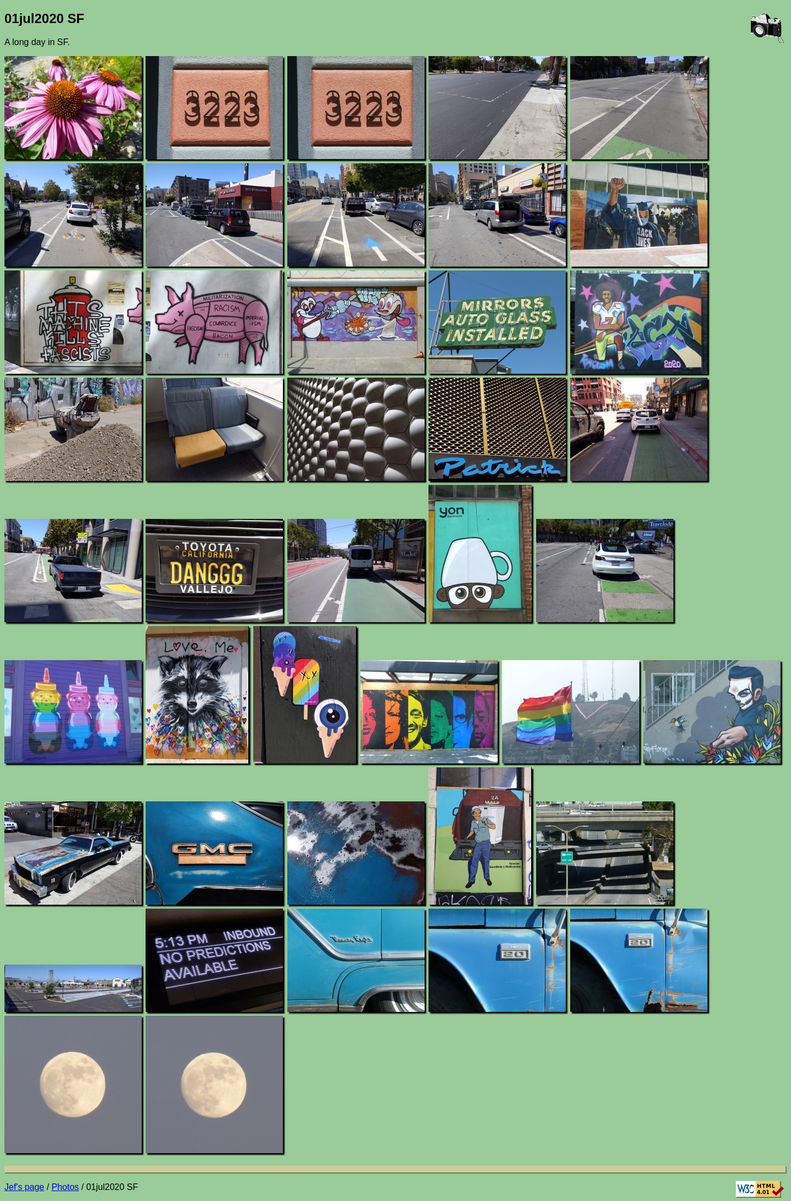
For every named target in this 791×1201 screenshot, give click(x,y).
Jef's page (24, 1187)
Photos (65, 1187)
